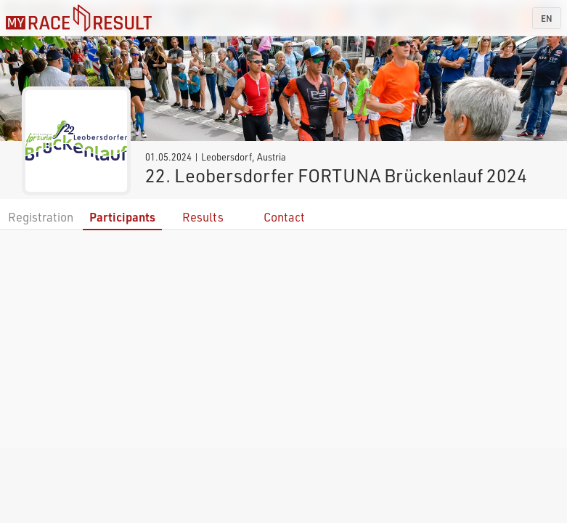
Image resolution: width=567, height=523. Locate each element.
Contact (284, 216)
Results (203, 216)
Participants (122, 216)
